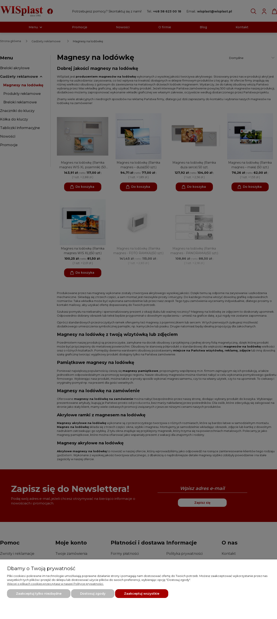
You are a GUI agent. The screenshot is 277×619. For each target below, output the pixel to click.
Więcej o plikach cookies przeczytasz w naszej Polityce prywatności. (55, 583)
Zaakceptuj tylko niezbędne (38, 594)
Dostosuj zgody (92, 594)
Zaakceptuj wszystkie (141, 594)
